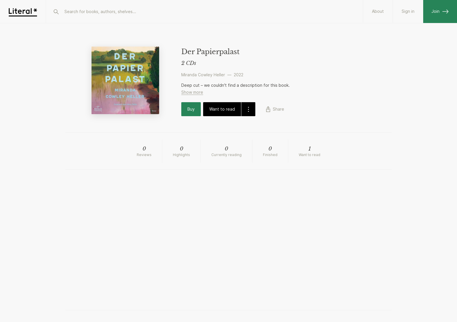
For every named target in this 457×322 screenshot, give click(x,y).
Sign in (408, 11)
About (343, 11)
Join (440, 11)
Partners (375, 11)
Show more (192, 92)
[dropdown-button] (248, 109)
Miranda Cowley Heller (203, 74)
